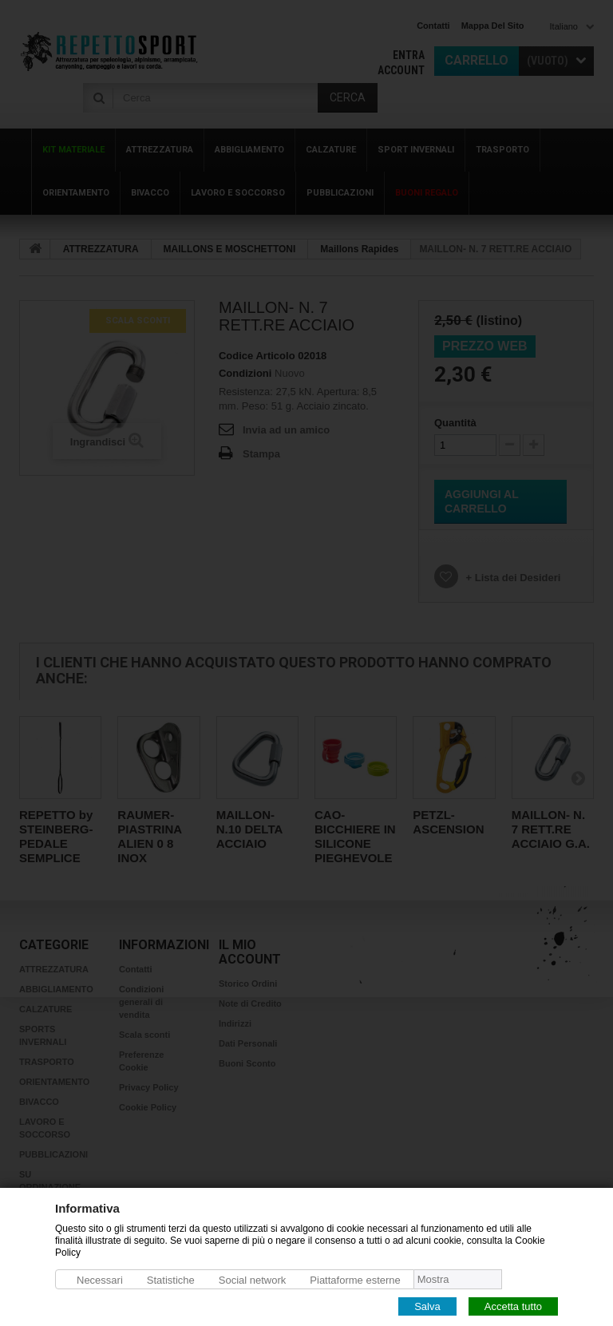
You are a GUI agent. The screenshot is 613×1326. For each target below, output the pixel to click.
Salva (427, 1306)
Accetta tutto (513, 1306)
